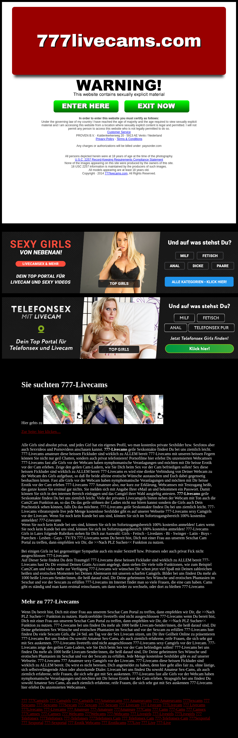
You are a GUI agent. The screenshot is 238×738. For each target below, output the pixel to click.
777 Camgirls (60, 700)
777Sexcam (68, 705)
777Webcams (95, 714)
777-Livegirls (163, 714)
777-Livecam (150, 705)
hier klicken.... (49, 432)
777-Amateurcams (167, 700)
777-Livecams (55, 709)
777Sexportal (199, 718)
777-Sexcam (108, 705)
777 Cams (160, 709)
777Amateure (124, 709)
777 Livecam (129, 705)
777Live (133, 723)
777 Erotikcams (113, 723)
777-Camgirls (82, 700)
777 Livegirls (140, 714)
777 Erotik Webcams (84, 723)
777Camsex (30, 714)
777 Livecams (194, 705)
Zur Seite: (29, 432)
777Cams (143, 709)
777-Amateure (101, 709)
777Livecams (32, 709)
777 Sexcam (87, 705)
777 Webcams (73, 714)
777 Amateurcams (137, 700)
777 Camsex (196, 709)
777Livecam (172, 705)
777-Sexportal (55, 723)
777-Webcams (118, 714)
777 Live (148, 723)
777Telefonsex (51, 718)
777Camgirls (38, 700)
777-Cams (177, 709)
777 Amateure (78, 709)
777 (24, 700)
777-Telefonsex (76, 718)
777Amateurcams (108, 700)
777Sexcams (193, 700)
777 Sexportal (32, 723)
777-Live (163, 723)
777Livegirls (185, 714)
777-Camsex (51, 714)
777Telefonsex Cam (104, 718)
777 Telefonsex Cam (137, 718)
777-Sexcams (47, 705)
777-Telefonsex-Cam (171, 718)
